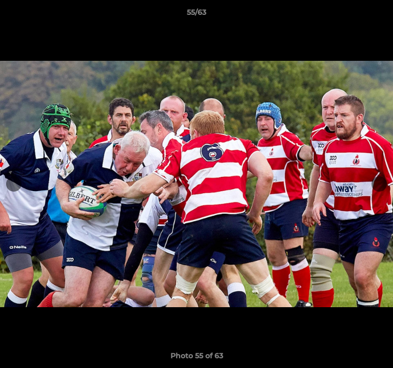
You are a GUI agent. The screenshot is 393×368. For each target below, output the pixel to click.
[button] (381, 14)
